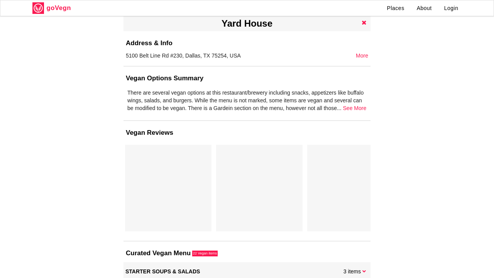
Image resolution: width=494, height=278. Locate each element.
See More (355, 108)
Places (395, 8)
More (362, 56)
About (424, 8)
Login (451, 8)
